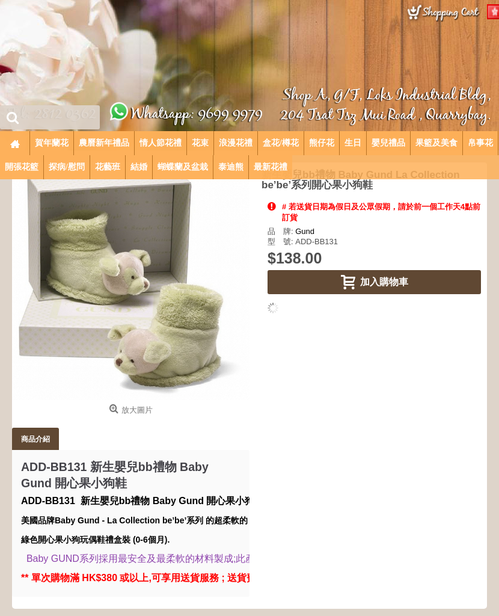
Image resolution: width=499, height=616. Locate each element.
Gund (304, 231)
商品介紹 (35, 438)
